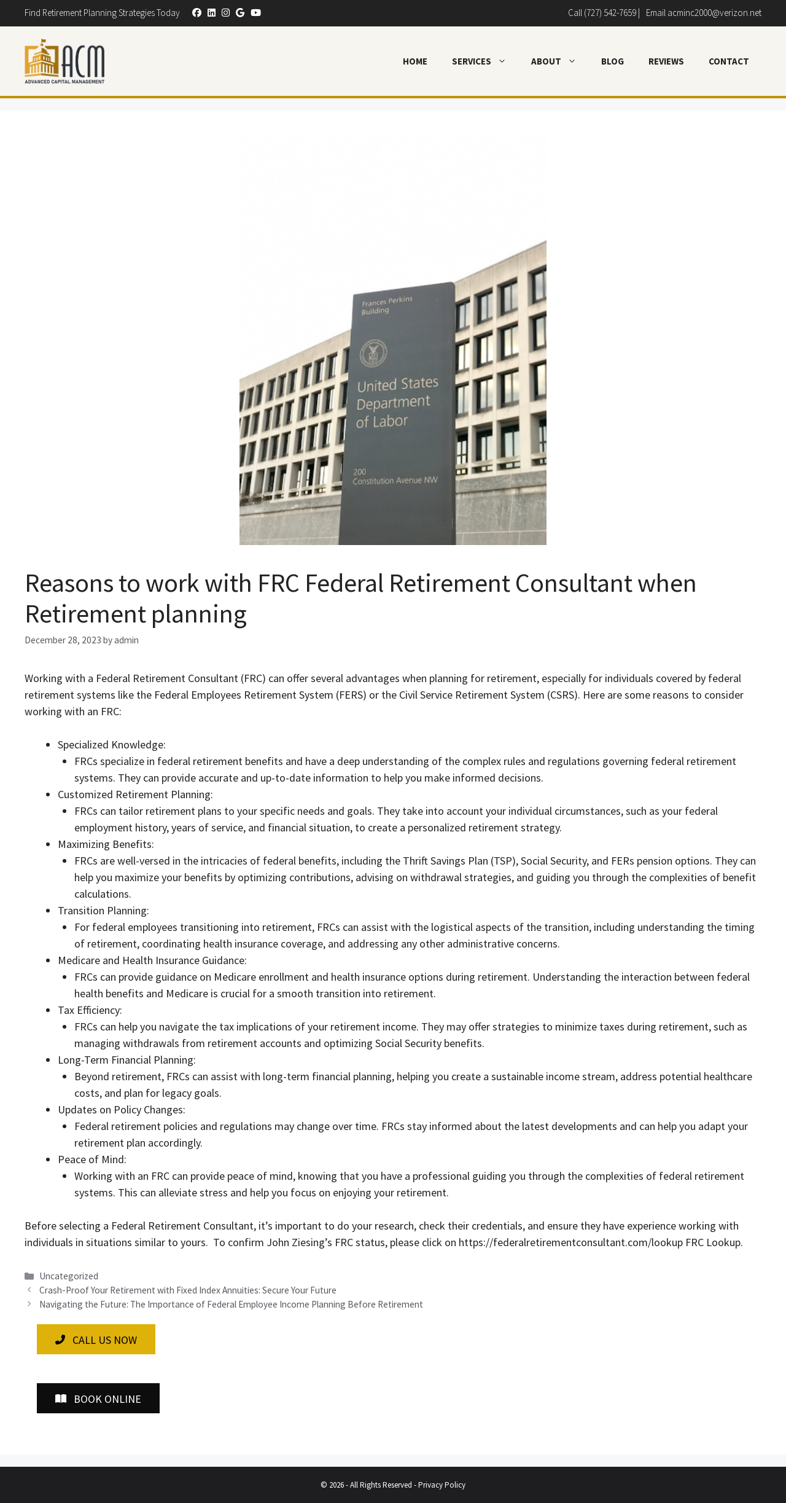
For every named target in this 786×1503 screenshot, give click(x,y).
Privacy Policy (441, 1485)
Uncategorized (68, 1276)
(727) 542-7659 (610, 12)
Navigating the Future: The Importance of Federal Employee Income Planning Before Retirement (231, 1304)
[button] (193, 12)
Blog (612, 61)
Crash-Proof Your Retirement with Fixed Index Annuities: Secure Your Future (188, 1290)
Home (415, 61)
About (560, 61)
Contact (729, 61)
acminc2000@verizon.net (714, 12)
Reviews (666, 61)
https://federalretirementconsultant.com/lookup (571, 1242)
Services (485, 61)
